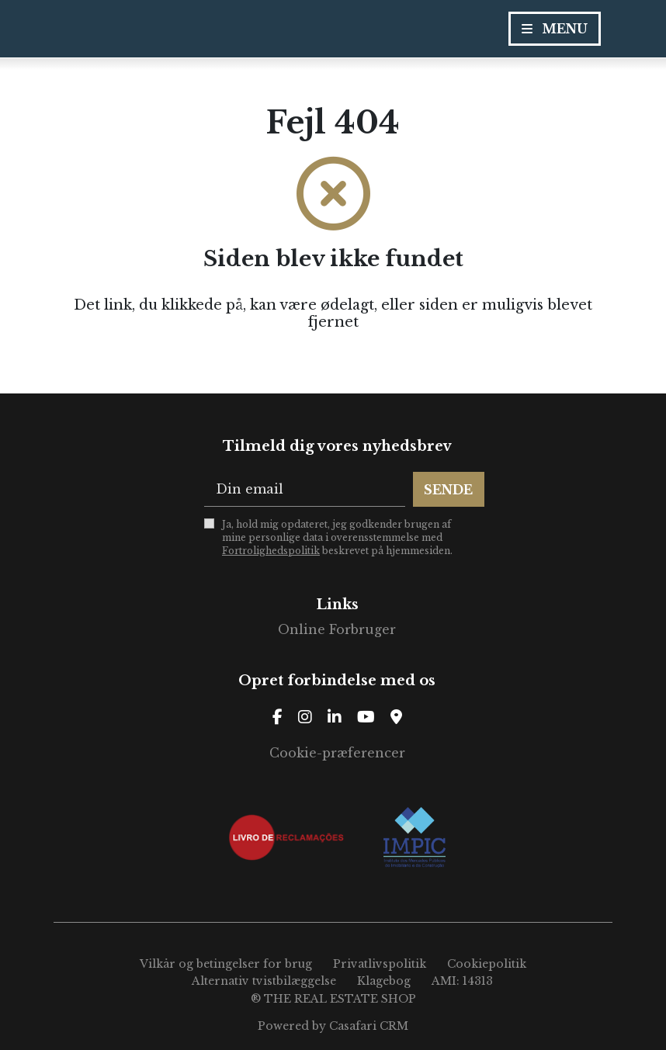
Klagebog (384, 981)
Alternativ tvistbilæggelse (264, 981)
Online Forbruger (337, 629)
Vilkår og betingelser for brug (226, 964)
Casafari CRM (368, 1026)
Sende (448, 489)
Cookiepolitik (486, 964)
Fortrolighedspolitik (271, 550)
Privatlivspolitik (379, 964)
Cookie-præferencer (337, 753)
